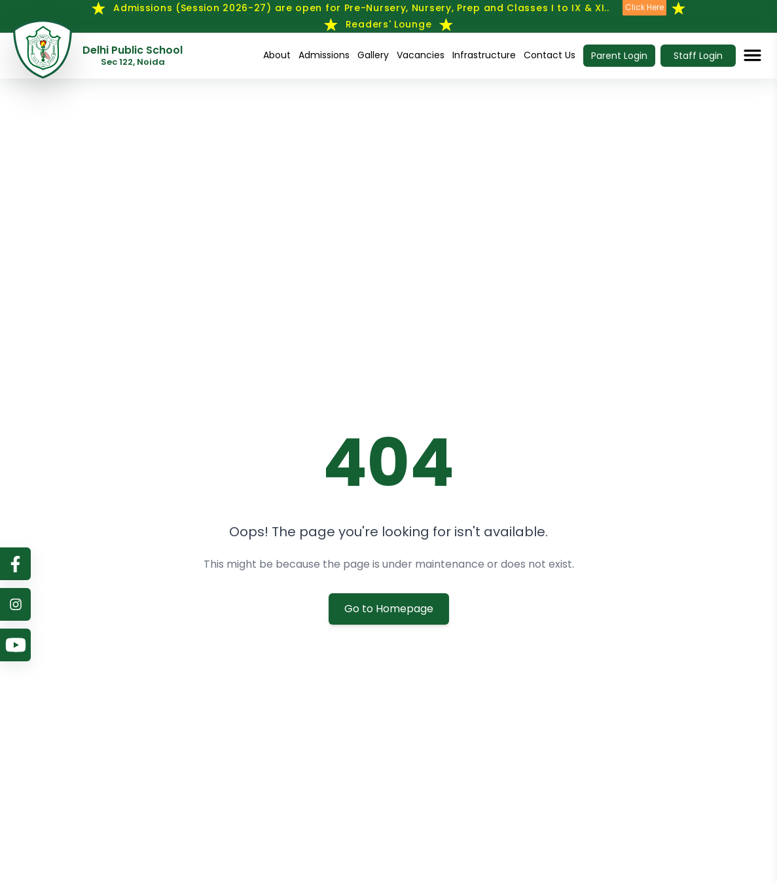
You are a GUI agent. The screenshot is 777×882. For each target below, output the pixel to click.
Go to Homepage (388, 608)
